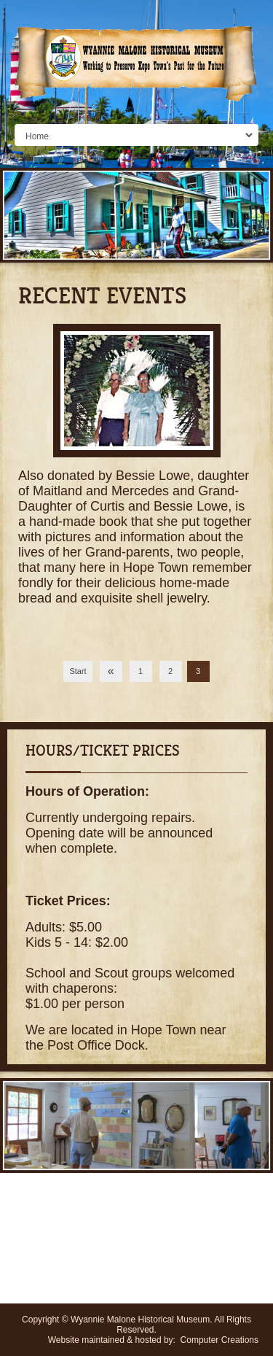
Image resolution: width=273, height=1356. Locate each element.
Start (77, 671)
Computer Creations (219, 1340)
